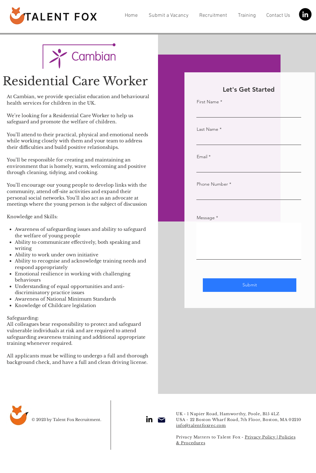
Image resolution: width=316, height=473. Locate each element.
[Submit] (249, 285)
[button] (169, 14)
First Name (208, 101)
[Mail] (161, 420)
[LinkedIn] (305, 14)
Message (206, 217)
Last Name (207, 129)
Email (202, 156)
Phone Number (212, 184)
